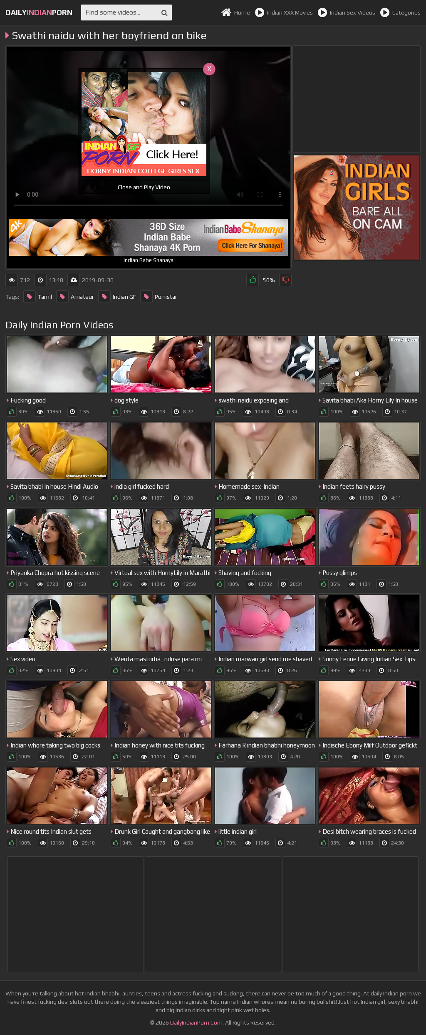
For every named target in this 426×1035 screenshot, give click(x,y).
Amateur (75, 296)
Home (235, 12)
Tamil (37, 296)
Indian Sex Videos (346, 12)
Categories (400, 12)
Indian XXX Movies (284, 12)
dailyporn (38, 12)
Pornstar (158, 296)
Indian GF (117, 296)
